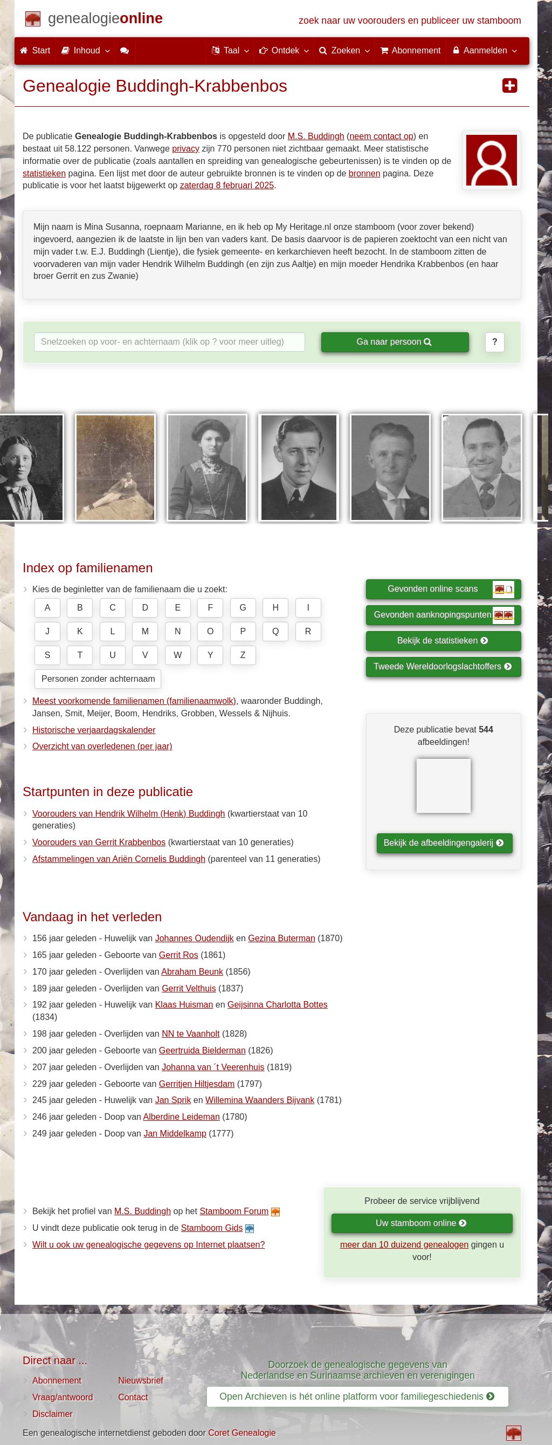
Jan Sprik (173, 1100)
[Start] (105, 20)
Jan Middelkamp (174, 1133)
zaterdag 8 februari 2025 (227, 185)
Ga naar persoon (394, 341)
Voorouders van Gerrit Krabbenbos (98, 842)
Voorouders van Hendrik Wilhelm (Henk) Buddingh (128, 813)
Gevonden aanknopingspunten (444, 615)
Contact (133, 1397)
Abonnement (56, 1380)
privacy (185, 148)
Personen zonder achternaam (98, 678)
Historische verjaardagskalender (94, 730)
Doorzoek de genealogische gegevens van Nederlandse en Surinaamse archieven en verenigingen (358, 1369)
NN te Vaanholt (190, 1033)
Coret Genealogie (241, 1432)
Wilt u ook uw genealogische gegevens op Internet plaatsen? (148, 1244)
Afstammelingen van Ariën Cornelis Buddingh (118, 859)
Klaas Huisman (184, 1004)
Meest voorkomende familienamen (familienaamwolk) (134, 701)
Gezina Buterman (281, 938)
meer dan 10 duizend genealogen (404, 1244)
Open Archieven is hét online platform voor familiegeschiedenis (356, 1396)
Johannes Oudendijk (194, 938)
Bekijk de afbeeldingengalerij (444, 842)
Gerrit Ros (178, 955)
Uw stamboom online (421, 1223)
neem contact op (381, 136)
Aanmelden (484, 50)
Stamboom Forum (233, 1211)
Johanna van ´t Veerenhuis (213, 1067)
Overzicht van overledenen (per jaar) (102, 746)
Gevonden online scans (451, 589)
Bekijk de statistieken (442, 640)
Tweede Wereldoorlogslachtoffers (443, 666)
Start (35, 50)
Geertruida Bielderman (202, 1050)
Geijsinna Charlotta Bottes (277, 1004)
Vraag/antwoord (62, 1397)
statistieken (44, 173)
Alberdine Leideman (181, 1116)
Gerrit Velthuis (189, 988)
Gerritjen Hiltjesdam (196, 1083)
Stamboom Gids (212, 1227)
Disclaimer (52, 1414)
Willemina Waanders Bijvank (259, 1100)
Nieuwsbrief (140, 1380)
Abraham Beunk (192, 971)
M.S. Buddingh (316, 136)
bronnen (365, 173)
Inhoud (84, 50)
